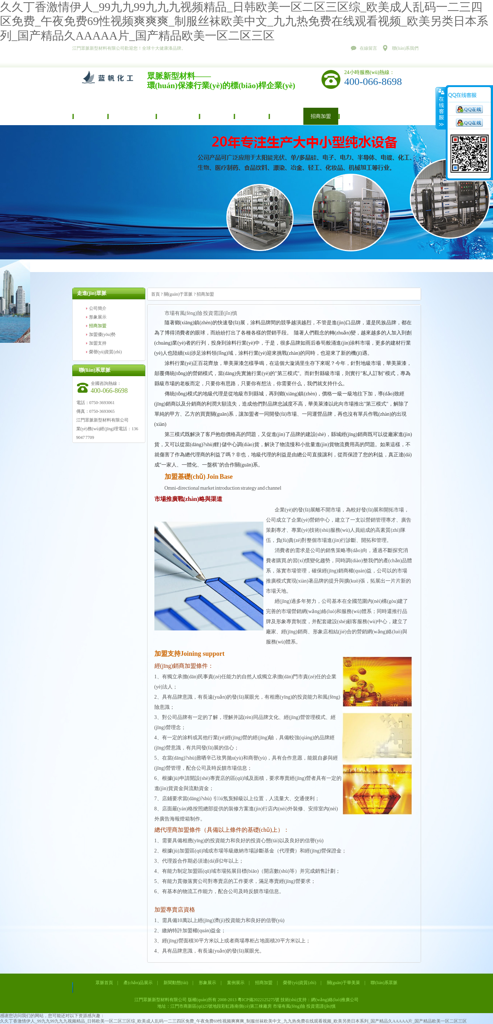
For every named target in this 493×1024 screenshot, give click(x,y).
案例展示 (251, 116)
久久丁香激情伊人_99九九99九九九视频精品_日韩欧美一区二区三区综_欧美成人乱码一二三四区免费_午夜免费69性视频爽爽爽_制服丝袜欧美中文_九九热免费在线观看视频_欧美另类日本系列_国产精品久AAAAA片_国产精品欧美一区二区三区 (244, 21)
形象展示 (216, 116)
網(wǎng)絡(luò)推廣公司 (335, 999)
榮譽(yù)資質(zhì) (364, 116)
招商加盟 (321, 116)
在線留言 (368, 48)
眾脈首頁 (90, 116)
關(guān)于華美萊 (343, 982)
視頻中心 (286, 116)
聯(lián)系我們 (405, 48)
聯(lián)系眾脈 (384, 982)
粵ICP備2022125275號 (258, 999)
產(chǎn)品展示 (131, 116)
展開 (441, 108)
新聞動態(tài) (177, 116)
